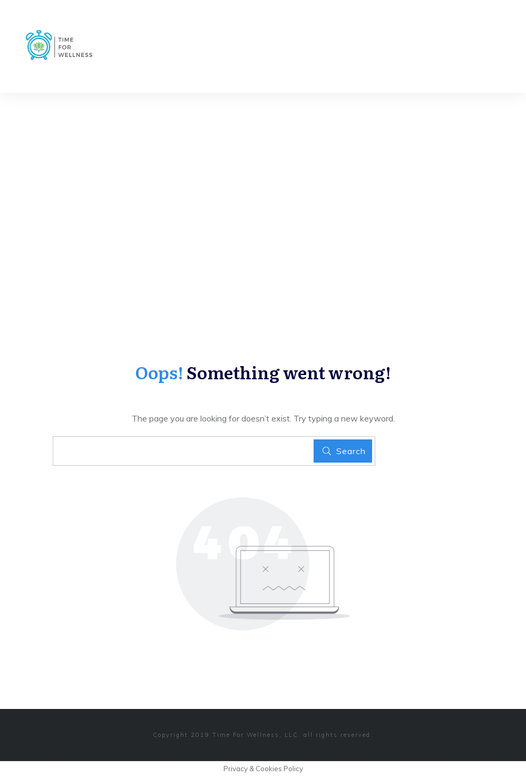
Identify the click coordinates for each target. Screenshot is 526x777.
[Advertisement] (263, 172)
